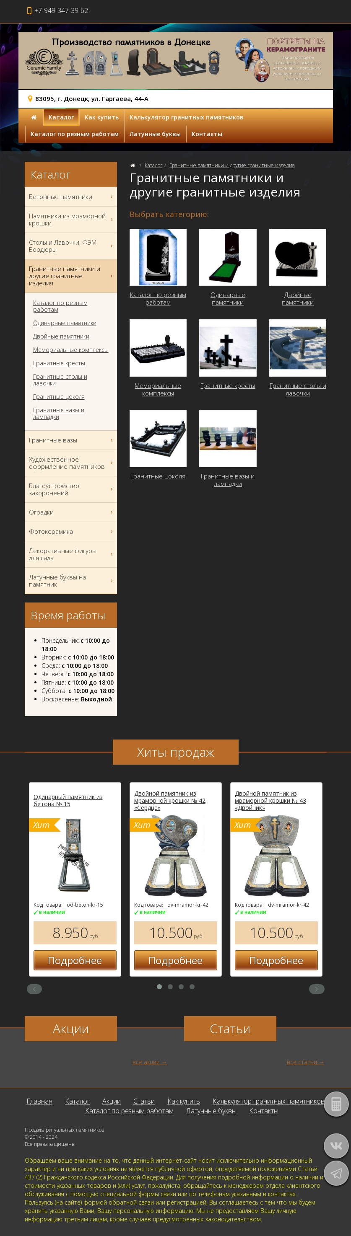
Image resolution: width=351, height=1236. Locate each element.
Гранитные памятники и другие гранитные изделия (232, 165)
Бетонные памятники (72, 196)
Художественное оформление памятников (72, 463)
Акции (111, 1101)
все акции (146, 1062)
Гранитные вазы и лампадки (58, 413)
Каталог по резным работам (75, 134)
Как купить (102, 117)
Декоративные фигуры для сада (72, 554)
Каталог (61, 117)
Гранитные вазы (72, 440)
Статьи (144, 1101)
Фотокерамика (72, 531)
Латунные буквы (155, 134)
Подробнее (75, 960)
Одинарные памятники (64, 323)
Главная (39, 1101)
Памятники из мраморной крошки (72, 220)
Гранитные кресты (59, 363)
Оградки (72, 512)
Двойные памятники (61, 336)
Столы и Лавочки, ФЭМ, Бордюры (72, 246)
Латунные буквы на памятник (72, 581)
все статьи (302, 1062)
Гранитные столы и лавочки (60, 380)
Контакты (207, 134)
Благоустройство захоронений (72, 489)
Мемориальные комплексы (71, 349)
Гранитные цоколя (59, 396)
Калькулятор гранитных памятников (187, 117)
